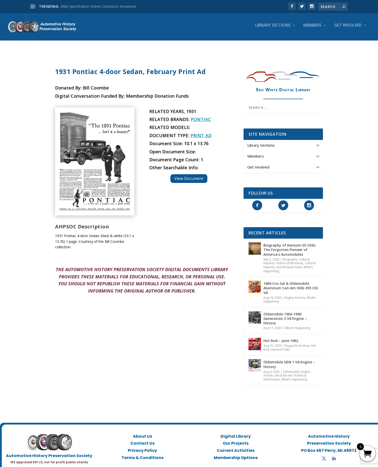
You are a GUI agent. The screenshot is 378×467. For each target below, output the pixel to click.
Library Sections (273, 29)
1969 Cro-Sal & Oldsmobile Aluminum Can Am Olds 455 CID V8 (290, 288)
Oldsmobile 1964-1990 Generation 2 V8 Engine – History (285, 318)
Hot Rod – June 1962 (280, 340)
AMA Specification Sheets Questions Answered (98, 6)
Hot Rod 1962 (280, 349)
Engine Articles (295, 298)
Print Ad (201, 135)
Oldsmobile (291, 372)
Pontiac (201, 119)
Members (312, 29)
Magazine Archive (297, 345)
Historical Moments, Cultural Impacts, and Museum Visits (289, 265)
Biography (290, 259)
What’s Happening (297, 328)
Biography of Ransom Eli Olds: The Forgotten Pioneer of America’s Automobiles (289, 249)
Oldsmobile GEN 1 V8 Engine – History (289, 364)
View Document (188, 178)
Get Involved (348, 29)
